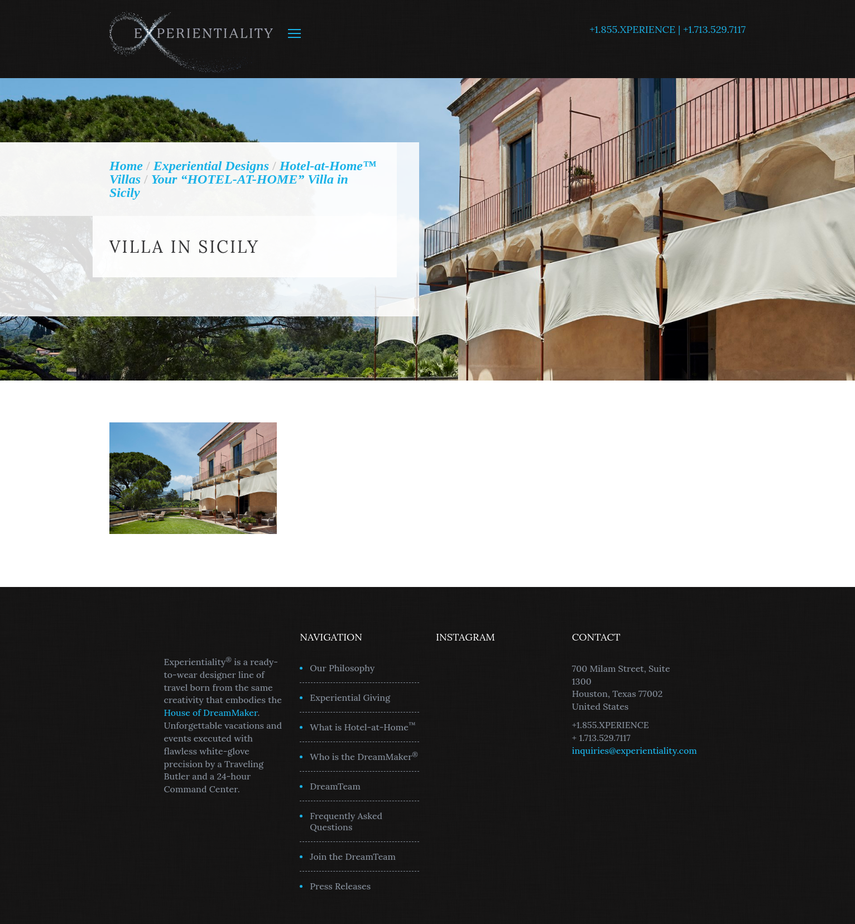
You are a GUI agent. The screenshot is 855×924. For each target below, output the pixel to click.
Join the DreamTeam (353, 856)
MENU (294, 33)
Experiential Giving (350, 697)
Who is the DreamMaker (364, 756)
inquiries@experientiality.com (634, 750)
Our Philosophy (342, 667)
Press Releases (340, 886)
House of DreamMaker (211, 712)
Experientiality (191, 39)
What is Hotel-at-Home (363, 726)
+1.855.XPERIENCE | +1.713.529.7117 (667, 29)
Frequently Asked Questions (346, 821)
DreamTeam (335, 786)
